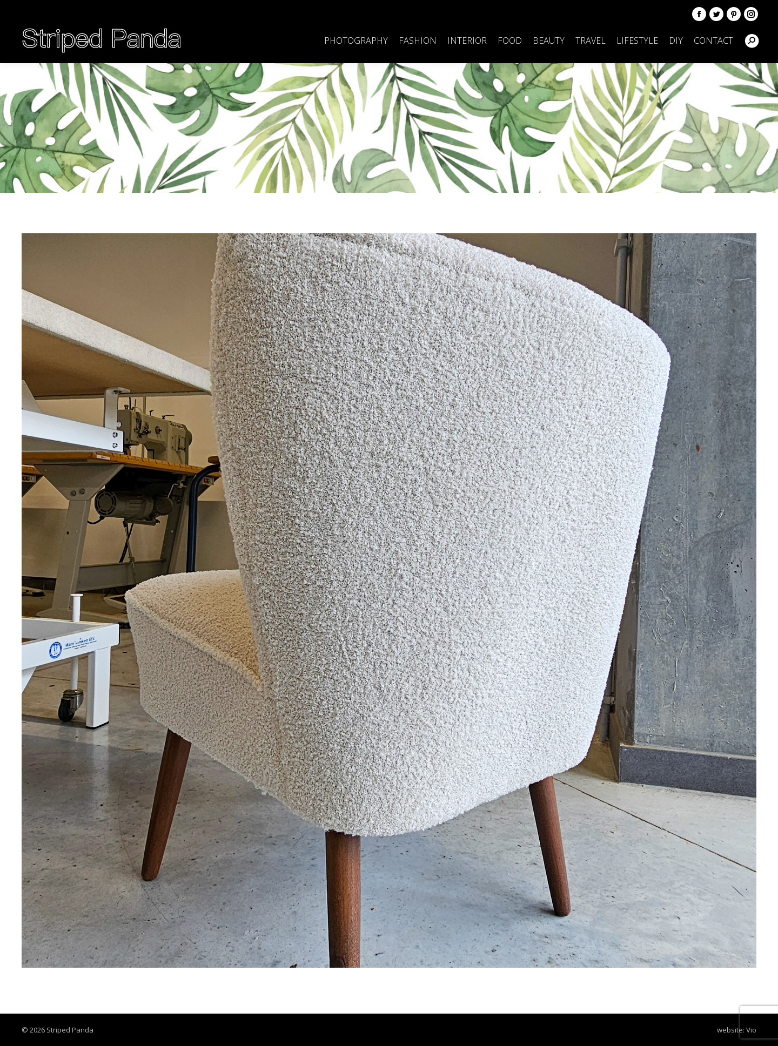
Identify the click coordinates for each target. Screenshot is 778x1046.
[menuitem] (356, 40)
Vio (751, 1030)
